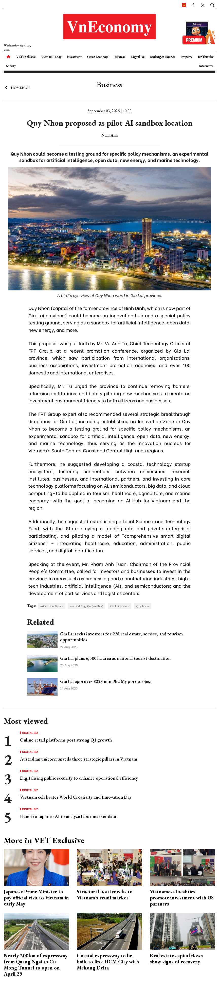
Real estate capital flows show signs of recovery (176, 958)
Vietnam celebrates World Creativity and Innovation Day (76, 797)
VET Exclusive (25, 56)
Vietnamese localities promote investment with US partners (182, 897)
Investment (74, 56)
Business (119, 56)
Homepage (17, 87)
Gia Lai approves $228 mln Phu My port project (106, 681)
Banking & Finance (162, 56)
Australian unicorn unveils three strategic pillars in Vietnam (78, 759)
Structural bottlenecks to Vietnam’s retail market (105, 894)
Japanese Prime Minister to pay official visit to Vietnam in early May (36, 897)
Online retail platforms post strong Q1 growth (66, 740)
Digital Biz (137, 56)
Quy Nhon (142, 606)
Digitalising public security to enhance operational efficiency (79, 778)
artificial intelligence (51, 606)
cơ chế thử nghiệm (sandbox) (86, 606)
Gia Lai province (119, 606)
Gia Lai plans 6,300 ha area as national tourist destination (115, 658)
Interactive (206, 65)
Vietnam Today (51, 56)
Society (11, 65)
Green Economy (97, 56)
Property (186, 56)
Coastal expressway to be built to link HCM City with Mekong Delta (108, 961)
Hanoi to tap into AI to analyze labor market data (68, 816)
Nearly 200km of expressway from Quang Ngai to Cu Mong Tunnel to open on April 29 (35, 964)
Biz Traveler (205, 56)
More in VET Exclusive (44, 840)
